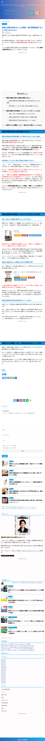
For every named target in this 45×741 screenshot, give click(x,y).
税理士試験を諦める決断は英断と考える (18, 98)
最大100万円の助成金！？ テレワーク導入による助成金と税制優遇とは (17, 648)
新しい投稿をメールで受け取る (10, 447)
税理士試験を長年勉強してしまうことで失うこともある (22, 111)
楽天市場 (25, 235)
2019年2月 (3, 681)
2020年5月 (3, 659)
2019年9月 (3, 670)
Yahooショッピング (35, 235)
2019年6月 (3, 675)
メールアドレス (6, 435)
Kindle (17, 277)
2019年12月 (3, 666)
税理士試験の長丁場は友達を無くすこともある (21, 120)
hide (26, 93)
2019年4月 (3, 678)
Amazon (17, 235)
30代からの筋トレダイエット (31, 550)
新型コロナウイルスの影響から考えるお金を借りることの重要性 (27, 582)
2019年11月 (3, 667)
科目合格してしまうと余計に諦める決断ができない (22, 106)
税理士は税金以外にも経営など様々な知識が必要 (22, 117)
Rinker (19, 274)
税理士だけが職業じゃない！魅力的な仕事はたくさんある (23, 125)
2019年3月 (3, 679)
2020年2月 (3, 662)
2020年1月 (3, 664)
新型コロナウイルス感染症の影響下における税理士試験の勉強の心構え (17, 647)
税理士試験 (5, 406)
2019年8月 (3, 672)
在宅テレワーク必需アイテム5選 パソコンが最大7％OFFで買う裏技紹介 (18, 650)
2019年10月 (3, 669)
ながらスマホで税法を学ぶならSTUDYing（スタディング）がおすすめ (20, 508)
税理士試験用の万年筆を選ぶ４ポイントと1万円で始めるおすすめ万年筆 (17, 645)
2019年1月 (3, 682)
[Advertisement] (22, 62)
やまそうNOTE (22, 740)
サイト (4, 440)
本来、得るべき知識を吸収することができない (21, 113)
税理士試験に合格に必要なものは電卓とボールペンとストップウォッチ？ (21, 506)
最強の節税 (16, 231)
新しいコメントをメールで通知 (10, 445)
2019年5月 (3, 676)
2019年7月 (3, 673)
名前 (4, 429)
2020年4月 (3, 661)
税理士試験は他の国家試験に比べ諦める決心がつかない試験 (24, 101)
